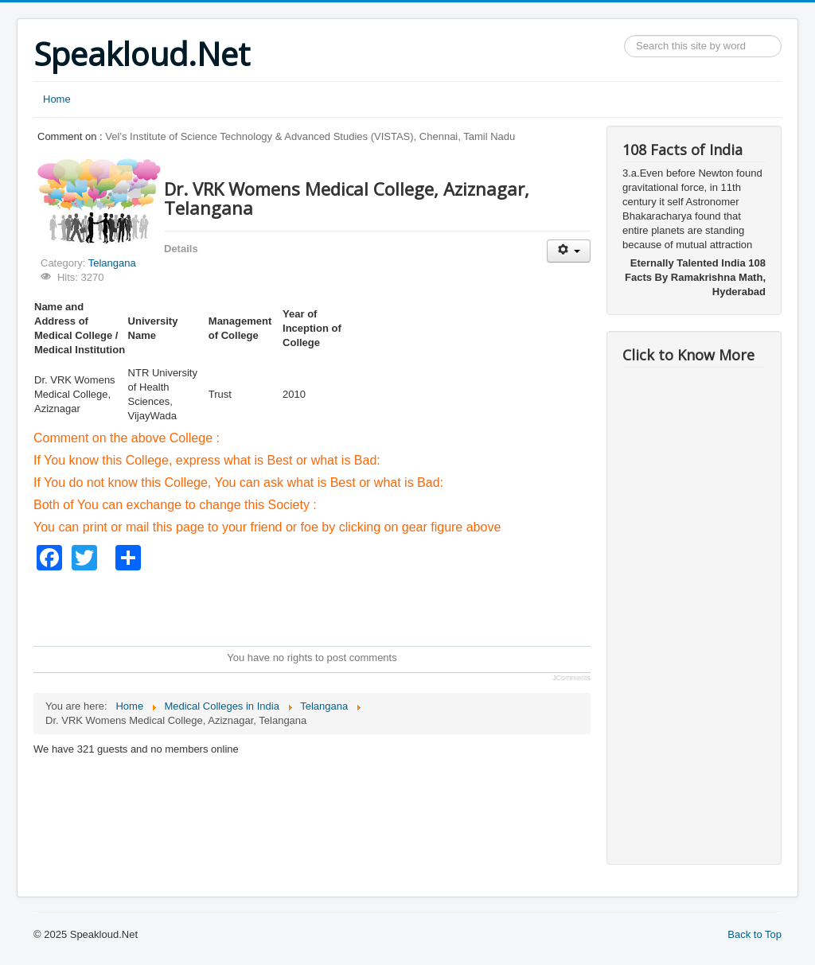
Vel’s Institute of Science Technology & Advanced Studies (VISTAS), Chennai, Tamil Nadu (310, 136)
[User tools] (569, 251)
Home (57, 99)
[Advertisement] (323, 606)
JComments (571, 678)
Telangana (112, 263)
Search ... (624, 35)
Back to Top (754, 934)
